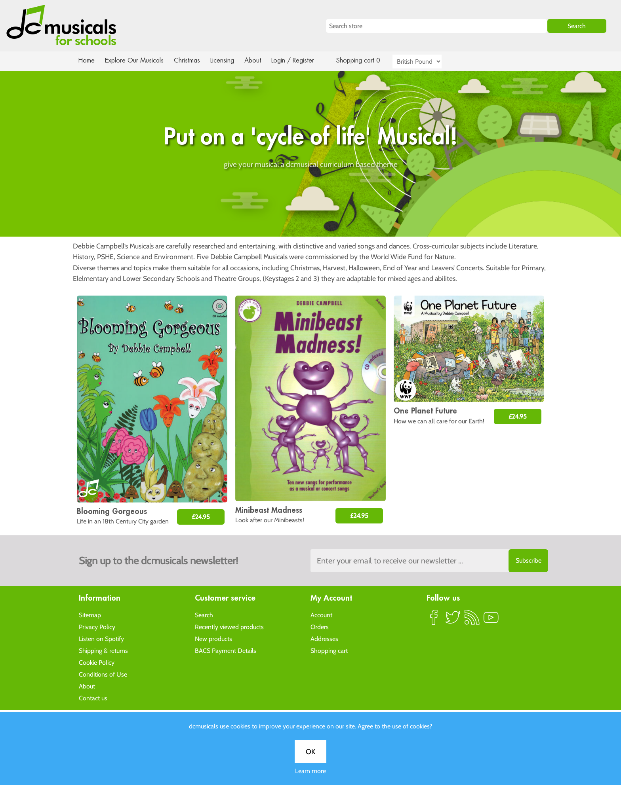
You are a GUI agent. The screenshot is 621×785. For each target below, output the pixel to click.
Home (86, 60)
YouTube (491, 620)
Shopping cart (329, 650)
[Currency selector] (426, 61)
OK (310, 255)
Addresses (324, 638)
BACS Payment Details (225, 650)
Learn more (310, 275)
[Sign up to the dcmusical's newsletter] (429, 560)
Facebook (434, 620)
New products (213, 638)
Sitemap (90, 614)
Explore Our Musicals (135, 60)
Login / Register (300, 60)
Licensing (228, 60)
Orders (319, 626)
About (259, 60)
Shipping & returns (103, 650)
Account (321, 614)
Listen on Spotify (101, 638)
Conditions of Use (103, 674)
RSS (472, 620)
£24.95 (201, 517)
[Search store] (436, 26)
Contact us (93, 698)
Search (204, 614)
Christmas (190, 60)
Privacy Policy (97, 626)
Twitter (453, 620)
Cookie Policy (96, 662)
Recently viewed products (229, 626)
